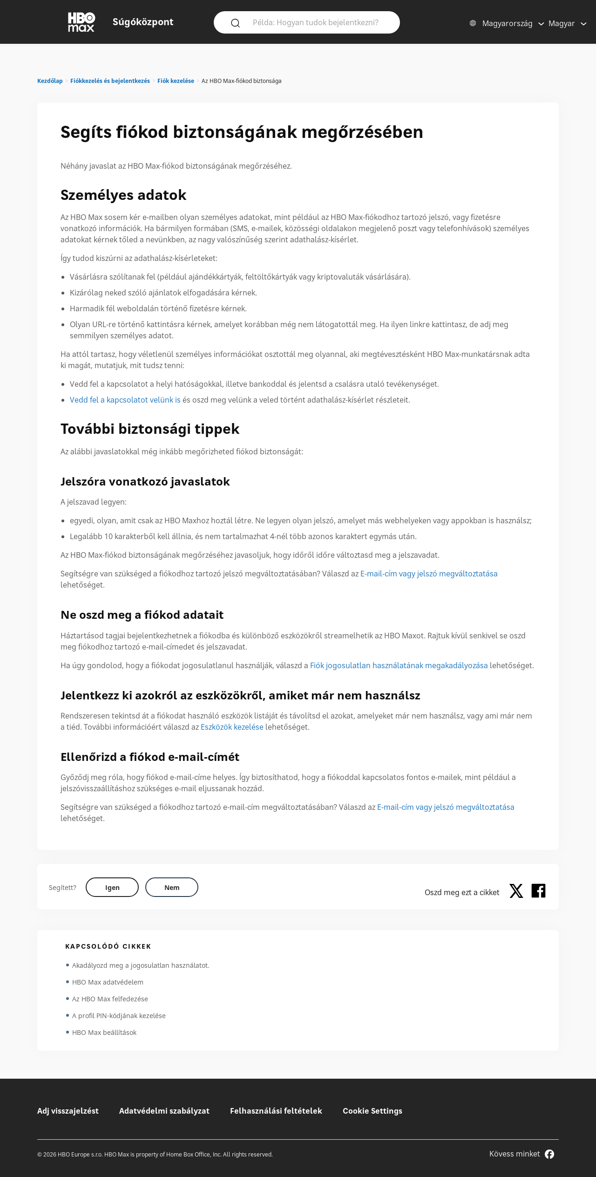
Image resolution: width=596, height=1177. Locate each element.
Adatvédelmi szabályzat (164, 1111)
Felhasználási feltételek (276, 1111)
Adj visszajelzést (68, 1111)
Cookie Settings (372, 1111)
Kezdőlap (50, 81)
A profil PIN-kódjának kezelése (119, 1015)
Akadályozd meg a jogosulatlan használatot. (141, 965)
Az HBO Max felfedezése (110, 998)
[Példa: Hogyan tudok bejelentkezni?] (320, 22)
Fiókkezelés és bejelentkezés (110, 81)
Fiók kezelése (175, 81)
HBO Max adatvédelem (107, 982)
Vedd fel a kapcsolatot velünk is (125, 400)
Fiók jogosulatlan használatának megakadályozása (399, 665)
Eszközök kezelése (232, 727)
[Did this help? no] (171, 887)
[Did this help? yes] (112, 887)
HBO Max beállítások (104, 1032)
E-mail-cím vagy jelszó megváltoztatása (429, 573)
